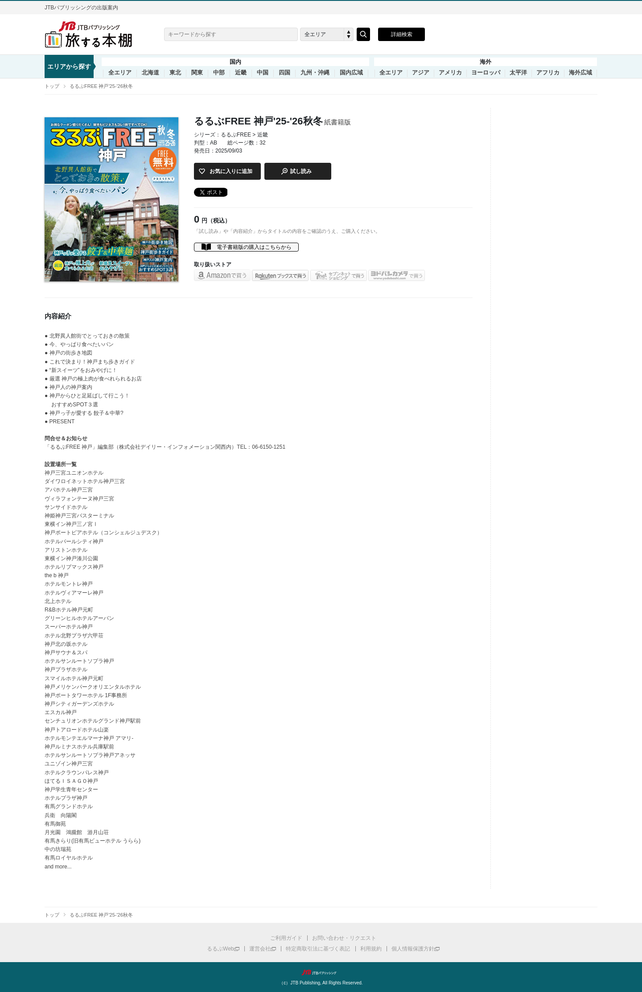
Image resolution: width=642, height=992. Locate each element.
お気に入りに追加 (231, 171)
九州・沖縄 (314, 73)
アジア (420, 73)
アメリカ (450, 73)
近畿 (241, 73)
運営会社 (260, 949)
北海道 (150, 73)
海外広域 (580, 73)
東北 (175, 73)
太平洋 (518, 73)
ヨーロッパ (485, 73)
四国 (284, 73)
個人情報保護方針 (412, 949)
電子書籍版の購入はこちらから (254, 247)
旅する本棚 (94, 34)
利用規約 (371, 949)
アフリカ (548, 73)
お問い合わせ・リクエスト (344, 938)
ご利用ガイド (286, 938)
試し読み (301, 171)
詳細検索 (401, 34)
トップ (52, 86)
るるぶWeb (220, 949)
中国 (262, 73)
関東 (197, 73)
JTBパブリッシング (321, 972)
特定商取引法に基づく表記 (318, 949)
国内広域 (351, 73)
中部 (219, 73)
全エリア (120, 73)
